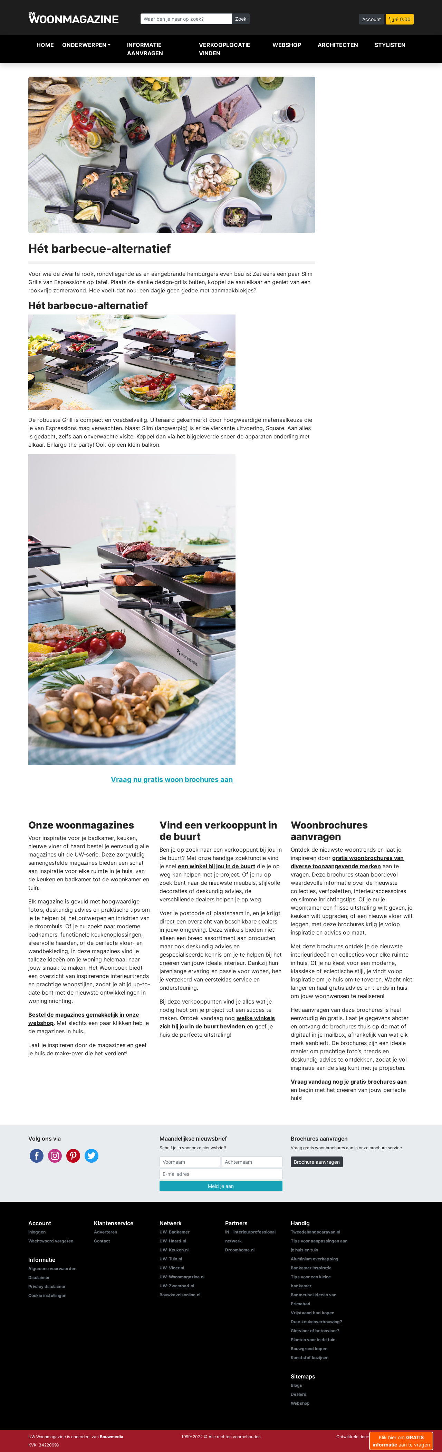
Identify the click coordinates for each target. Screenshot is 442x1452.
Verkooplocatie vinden (224, 49)
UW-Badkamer (175, 1232)
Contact (102, 1240)
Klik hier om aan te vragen (401, 1441)
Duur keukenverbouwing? (316, 1321)
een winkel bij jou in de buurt (216, 866)
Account (371, 19)
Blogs (296, 1385)
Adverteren (105, 1232)
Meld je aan (221, 1186)
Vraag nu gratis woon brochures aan (172, 779)
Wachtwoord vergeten (50, 1240)
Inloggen (37, 1232)
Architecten (338, 44)
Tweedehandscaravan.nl (315, 1232)
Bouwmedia (111, 1436)
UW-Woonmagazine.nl (182, 1276)
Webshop (286, 44)
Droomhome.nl (239, 1249)
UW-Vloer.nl (172, 1267)
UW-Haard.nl (173, 1240)
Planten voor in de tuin (313, 1339)
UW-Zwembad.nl (177, 1285)
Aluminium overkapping (314, 1258)
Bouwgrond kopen (309, 1348)
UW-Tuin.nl (171, 1258)
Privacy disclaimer (47, 1286)
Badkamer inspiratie (311, 1267)
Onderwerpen (84, 44)
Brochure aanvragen (317, 1162)
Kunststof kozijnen (309, 1357)
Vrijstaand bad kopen (312, 1312)
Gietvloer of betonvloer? (315, 1330)
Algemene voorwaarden (52, 1268)
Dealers (298, 1394)
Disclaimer (39, 1277)
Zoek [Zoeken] (241, 19)
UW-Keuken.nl (174, 1249)
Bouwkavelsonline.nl (180, 1294)
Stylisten (390, 44)
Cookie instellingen (47, 1295)
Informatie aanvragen (145, 49)
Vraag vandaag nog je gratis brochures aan (349, 1081)
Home (45, 44)
